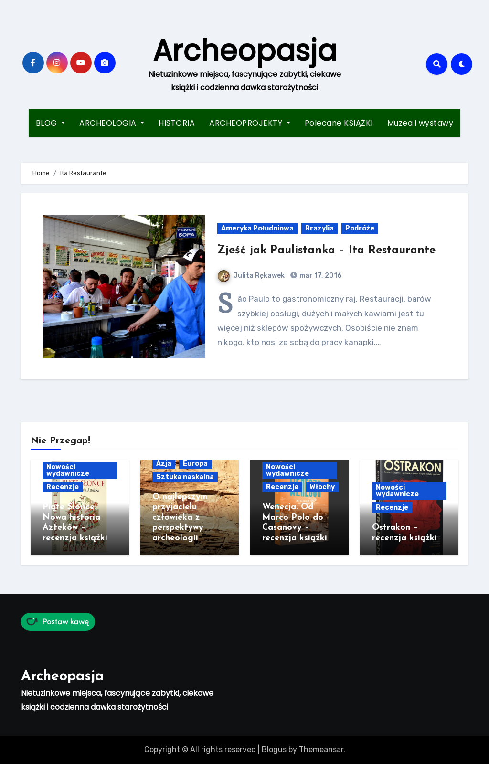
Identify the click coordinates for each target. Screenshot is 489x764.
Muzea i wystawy (420, 122)
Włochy (322, 487)
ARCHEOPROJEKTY (249, 122)
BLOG (50, 122)
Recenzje (62, 487)
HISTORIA (177, 122)
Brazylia (319, 228)
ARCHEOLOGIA (111, 122)
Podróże (359, 228)
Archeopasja (245, 51)
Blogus (274, 749)
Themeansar (321, 749)
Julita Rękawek (251, 276)
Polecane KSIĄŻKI (339, 122)
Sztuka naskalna (185, 477)
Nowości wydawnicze (67, 470)
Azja (163, 464)
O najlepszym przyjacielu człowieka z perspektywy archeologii (180, 517)
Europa (195, 464)
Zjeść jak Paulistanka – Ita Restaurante (326, 250)
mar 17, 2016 (319, 276)
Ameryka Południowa (257, 228)
